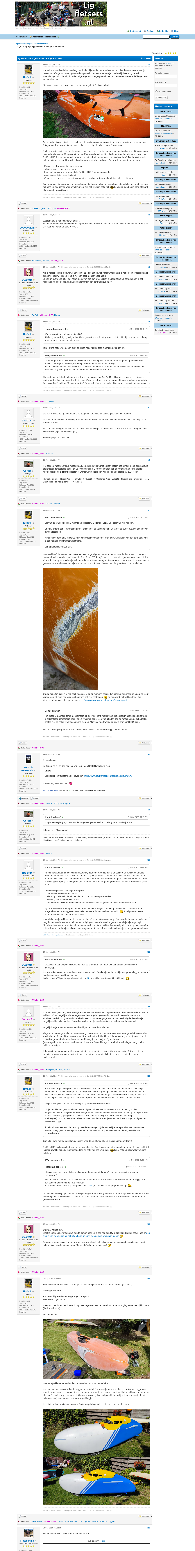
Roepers (69, 1521)
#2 (149, 215)
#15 (148, 1279)
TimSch (27, 77)
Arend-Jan (161, 163)
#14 (148, 1224)
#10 (148, 860)
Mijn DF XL (166, 126)
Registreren (50, 37)
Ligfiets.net (135, 31)
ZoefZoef (27, 420)
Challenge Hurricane (58, 935)
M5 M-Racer (47, 935)
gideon (163, 148)
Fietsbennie (37, 1521)
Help (176, 31)
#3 (149, 267)
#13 (148, 1076)
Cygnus (66, 803)
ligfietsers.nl (20, 44)
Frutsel (162, 223)
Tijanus (162, 267)
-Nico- (163, 175)
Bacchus (27, 873)
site (103, 1541)
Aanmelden (38, 37)
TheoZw (103, 1521)
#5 (149, 408)
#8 (149, 754)
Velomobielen (42, 44)
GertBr (27, 471)
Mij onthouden (163, 92)
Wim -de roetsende (163, 119)
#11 (148, 952)
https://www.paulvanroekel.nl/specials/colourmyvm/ (103, 700)
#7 (149, 510)
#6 (149, 460)
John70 (162, 199)
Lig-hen (42, 208)
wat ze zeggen (166, 111)
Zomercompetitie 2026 (166, 272)
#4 (149, 321)
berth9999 (36, 260)
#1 (149, 64)
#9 (149, 810)
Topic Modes (146, 58)
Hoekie (35, 208)
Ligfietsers (31, 44)
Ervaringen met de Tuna (166, 141)
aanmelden (170, 63)
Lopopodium (27, 227)
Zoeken (150, 31)
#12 (148, 1006)
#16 (148, 1528)
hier (89, 978)
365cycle (51, 208)
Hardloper (161, 291)
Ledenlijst (164, 31)
